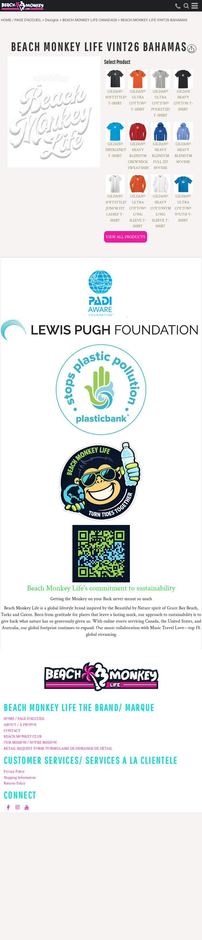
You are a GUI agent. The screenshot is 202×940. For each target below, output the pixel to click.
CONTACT (12, 730)
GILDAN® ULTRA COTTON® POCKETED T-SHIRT (160, 103)
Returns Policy (14, 783)
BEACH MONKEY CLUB (23, 736)
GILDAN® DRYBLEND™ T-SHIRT (117, 150)
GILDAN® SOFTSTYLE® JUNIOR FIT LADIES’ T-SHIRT (116, 208)
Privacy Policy (14, 771)
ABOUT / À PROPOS (20, 724)
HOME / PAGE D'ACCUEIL (21, 20)
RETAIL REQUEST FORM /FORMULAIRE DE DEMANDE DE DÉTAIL (58, 748)
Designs (52, 20)
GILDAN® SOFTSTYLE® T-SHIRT (116, 97)
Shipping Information (20, 777)
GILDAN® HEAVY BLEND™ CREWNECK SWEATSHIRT (139, 156)
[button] (186, 6)
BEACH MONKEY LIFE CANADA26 (89, 20)
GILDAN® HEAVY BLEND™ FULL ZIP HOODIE (160, 156)
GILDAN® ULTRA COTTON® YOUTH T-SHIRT (183, 208)
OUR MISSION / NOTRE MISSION (30, 742)
